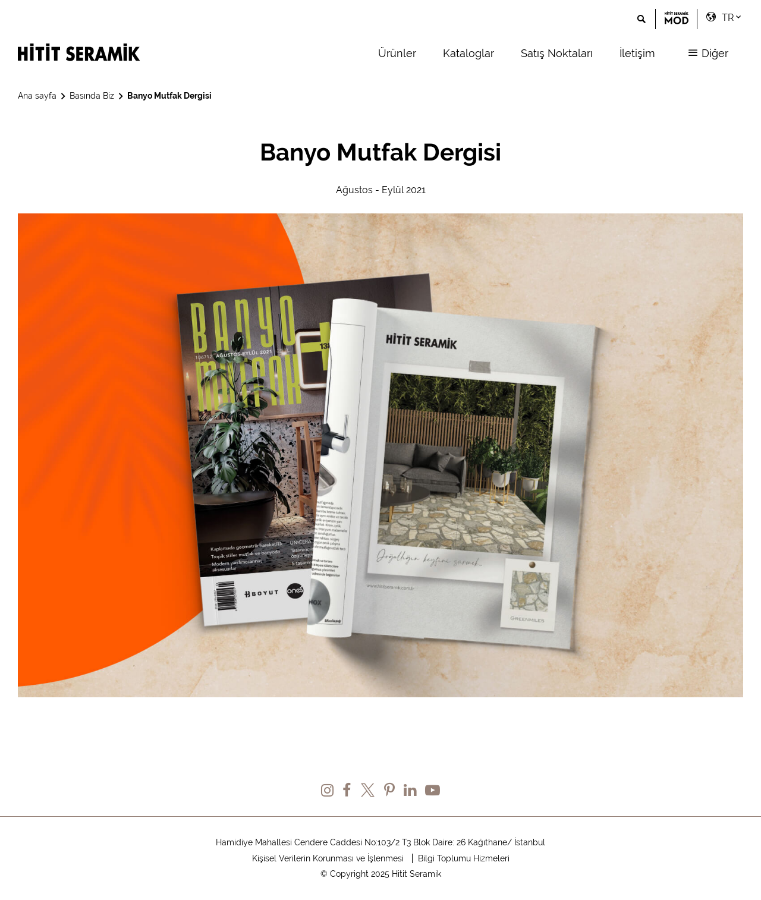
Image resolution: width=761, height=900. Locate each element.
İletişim (637, 53)
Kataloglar (468, 53)
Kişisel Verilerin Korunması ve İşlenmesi (328, 858)
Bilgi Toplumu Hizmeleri (464, 858)
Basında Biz (92, 95)
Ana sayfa (37, 95)
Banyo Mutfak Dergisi (169, 95)
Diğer (708, 53)
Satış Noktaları (557, 53)
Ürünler (397, 53)
